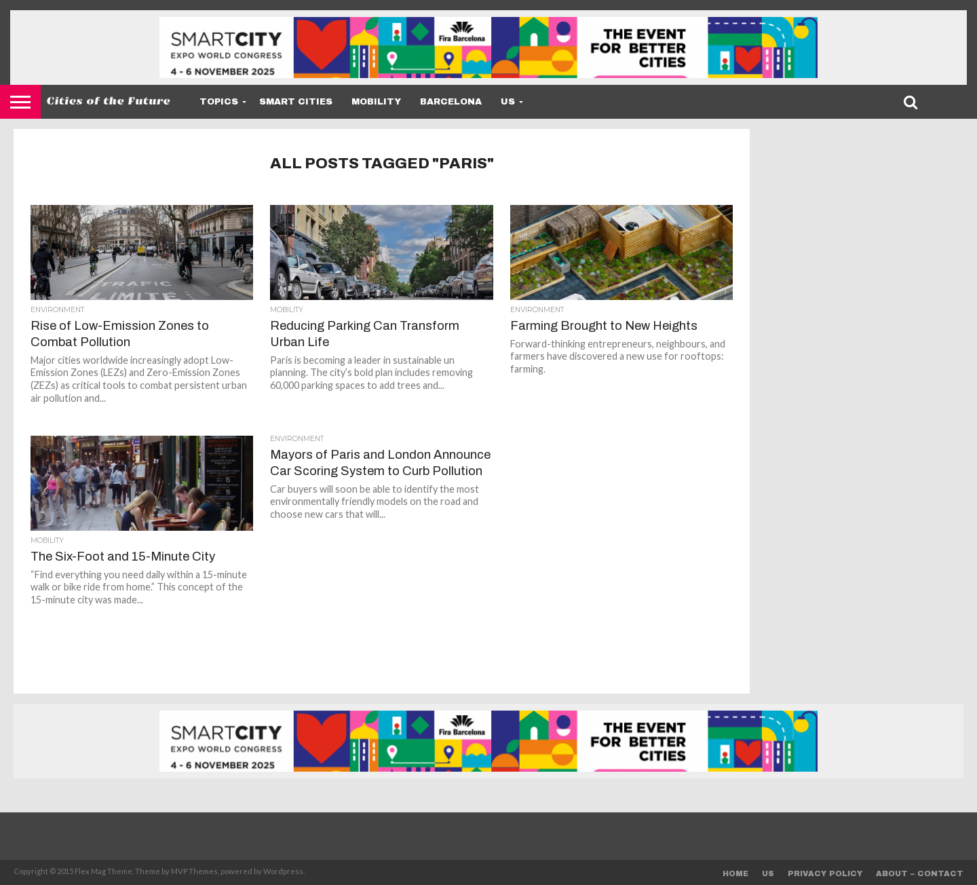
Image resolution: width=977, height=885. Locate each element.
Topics (218, 102)
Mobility (376, 102)
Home (735, 873)
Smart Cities (295, 102)
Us (508, 102)
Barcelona (451, 102)
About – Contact (919, 873)
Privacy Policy (825, 873)
